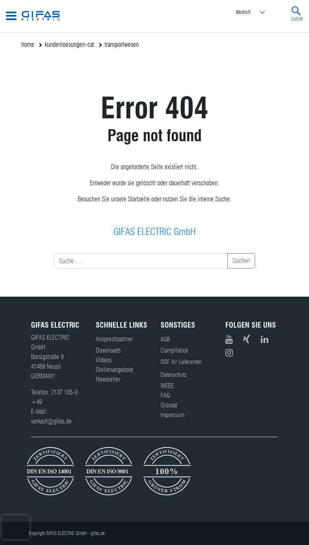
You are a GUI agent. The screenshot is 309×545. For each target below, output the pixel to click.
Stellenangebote (114, 370)
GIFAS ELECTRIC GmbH (154, 231)
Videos (103, 360)
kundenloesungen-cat (69, 44)
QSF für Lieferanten (181, 361)
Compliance (174, 350)
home (27, 44)
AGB (165, 339)
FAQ (165, 395)
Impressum (172, 415)
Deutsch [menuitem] (243, 11)
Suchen (241, 260)
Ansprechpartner (114, 339)
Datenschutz (173, 374)
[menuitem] (257, 12)
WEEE (167, 386)
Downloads (108, 350)
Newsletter (108, 379)
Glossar (169, 405)
